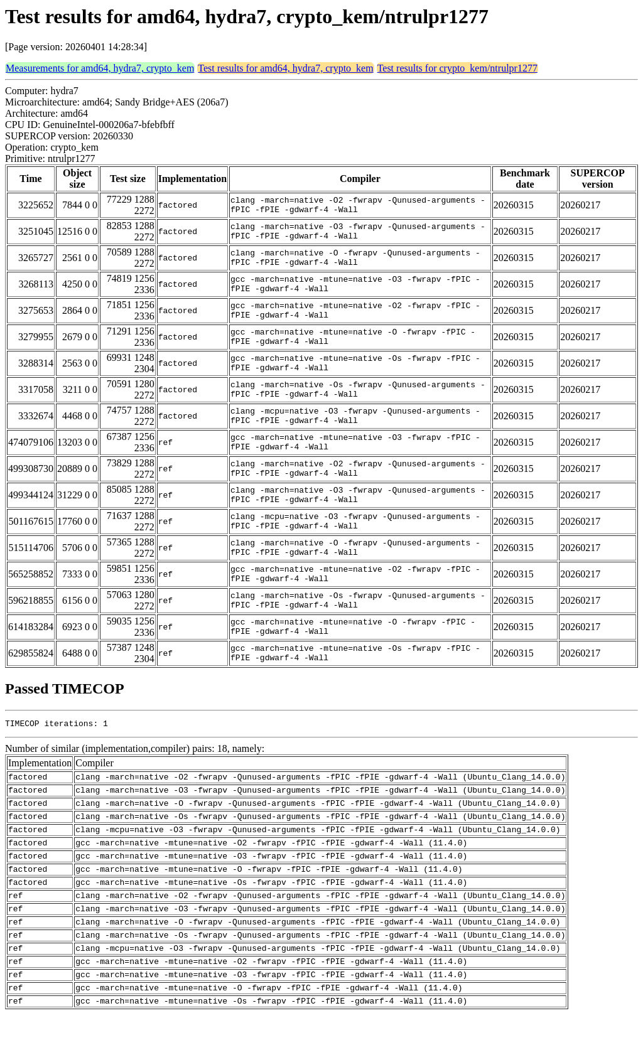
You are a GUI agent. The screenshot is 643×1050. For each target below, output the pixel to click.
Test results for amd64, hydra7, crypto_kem (285, 68)
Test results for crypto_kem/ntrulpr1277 (457, 68)
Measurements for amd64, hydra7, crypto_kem (100, 68)
